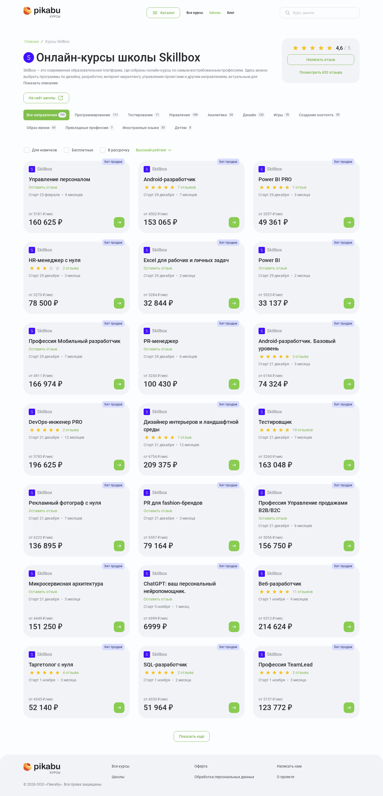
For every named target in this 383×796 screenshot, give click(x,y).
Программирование (97, 115)
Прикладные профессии (89, 127)
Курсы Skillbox (57, 41)
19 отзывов (303, 430)
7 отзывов (187, 187)
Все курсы (194, 13)
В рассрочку (119, 150)
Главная (31, 41)
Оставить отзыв (43, 187)
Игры (282, 115)
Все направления (46, 115)
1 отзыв (299, 187)
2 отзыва (71, 268)
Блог (230, 13)
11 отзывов (303, 592)
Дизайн (254, 115)
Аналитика (221, 115)
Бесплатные (82, 150)
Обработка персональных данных (224, 777)
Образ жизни (42, 127)
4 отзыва (71, 672)
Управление (184, 115)
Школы (215, 13)
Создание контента (320, 115)
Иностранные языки (144, 127)
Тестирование (144, 115)
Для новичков (44, 150)
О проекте (285, 777)
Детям (184, 127)
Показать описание (40, 83)
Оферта (200, 766)
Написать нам (289, 766)
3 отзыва (301, 356)
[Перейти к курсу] (119, 222)
